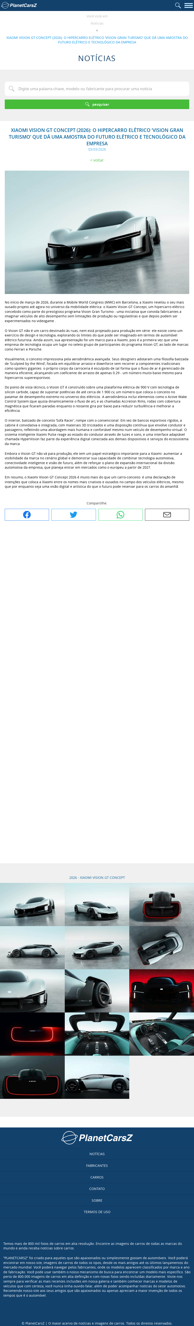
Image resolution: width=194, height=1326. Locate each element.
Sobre (97, 1200)
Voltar (98, 160)
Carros (97, 1177)
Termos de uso (97, 1212)
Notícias (97, 23)
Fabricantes (97, 1165)
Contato (97, 1188)
